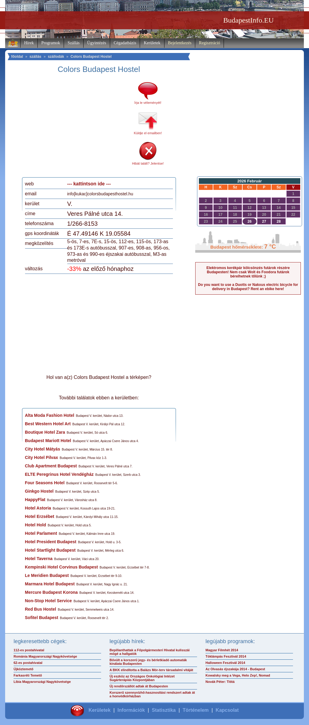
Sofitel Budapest (41, 617)
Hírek (29, 43)
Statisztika (164, 710)
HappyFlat (35, 499)
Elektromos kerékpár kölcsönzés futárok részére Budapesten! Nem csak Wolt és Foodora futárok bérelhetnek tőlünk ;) (248, 272)
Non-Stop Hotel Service (48, 600)
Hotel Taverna (39, 558)
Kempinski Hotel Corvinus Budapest (61, 567)
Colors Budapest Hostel (91, 56)
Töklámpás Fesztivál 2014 (225, 656)
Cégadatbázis (125, 43)
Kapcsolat (227, 710)
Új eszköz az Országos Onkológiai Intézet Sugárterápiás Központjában (142, 678)
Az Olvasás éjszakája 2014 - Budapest (235, 669)
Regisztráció (209, 43)
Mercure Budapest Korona (51, 592)
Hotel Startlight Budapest (50, 550)
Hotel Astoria (38, 508)
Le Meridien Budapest (47, 575)
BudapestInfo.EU (248, 20)
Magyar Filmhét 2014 (221, 650)
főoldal (17, 56)
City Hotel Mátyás (42, 449)
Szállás (74, 43)
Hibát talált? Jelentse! (148, 163)
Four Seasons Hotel (45, 482)
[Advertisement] (75, 127)
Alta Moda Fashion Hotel (49, 415)
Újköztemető (23, 669)
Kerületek (152, 43)
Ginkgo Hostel (39, 491)
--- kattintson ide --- (89, 183)
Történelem (196, 710)
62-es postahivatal (28, 663)
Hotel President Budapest (50, 541)
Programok (50, 43)
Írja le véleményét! (147, 102)
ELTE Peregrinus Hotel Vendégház (59, 474)
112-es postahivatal (29, 650)
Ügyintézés (96, 43)
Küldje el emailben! (148, 133)
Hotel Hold (35, 524)
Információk (131, 710)
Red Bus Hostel (40, 609)
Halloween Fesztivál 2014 (225, 663)
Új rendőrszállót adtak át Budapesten (139, 686)
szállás (35, 56)
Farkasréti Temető (28, 675)
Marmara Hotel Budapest (50, 583)
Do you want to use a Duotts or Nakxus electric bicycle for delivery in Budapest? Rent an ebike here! (248, 287)
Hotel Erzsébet (39, 516)
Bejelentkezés (180, 43)
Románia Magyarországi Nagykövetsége (45, 656)
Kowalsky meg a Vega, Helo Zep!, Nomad (237, 675)
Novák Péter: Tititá (219, 681)
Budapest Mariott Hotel (48, 440)
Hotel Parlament (41, 533)
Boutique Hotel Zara (45, 432)
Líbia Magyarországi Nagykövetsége (42, 681)
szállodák (56, 56)
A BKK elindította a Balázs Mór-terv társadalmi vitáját (151, 670)
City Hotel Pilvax (41, 457)
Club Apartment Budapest (51, 465)
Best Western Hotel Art (48, 423)
